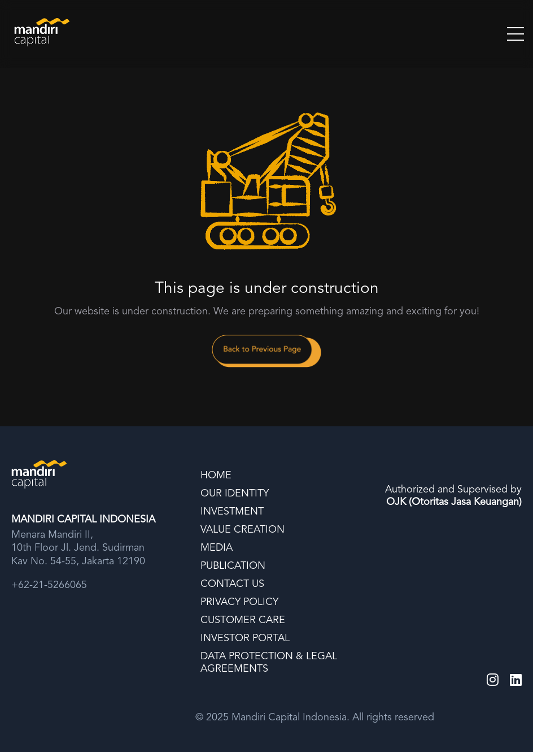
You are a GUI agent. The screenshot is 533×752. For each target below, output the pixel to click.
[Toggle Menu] (515, 34)
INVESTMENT (232, 512)
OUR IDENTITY (234, 494)
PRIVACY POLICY (239, 602)
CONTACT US (232, 584)
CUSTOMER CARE (242, 620)
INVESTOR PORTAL (245, 638)
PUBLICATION (232, 566)
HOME (215, 475)
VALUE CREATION (242, 530)
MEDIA (216, 548)
